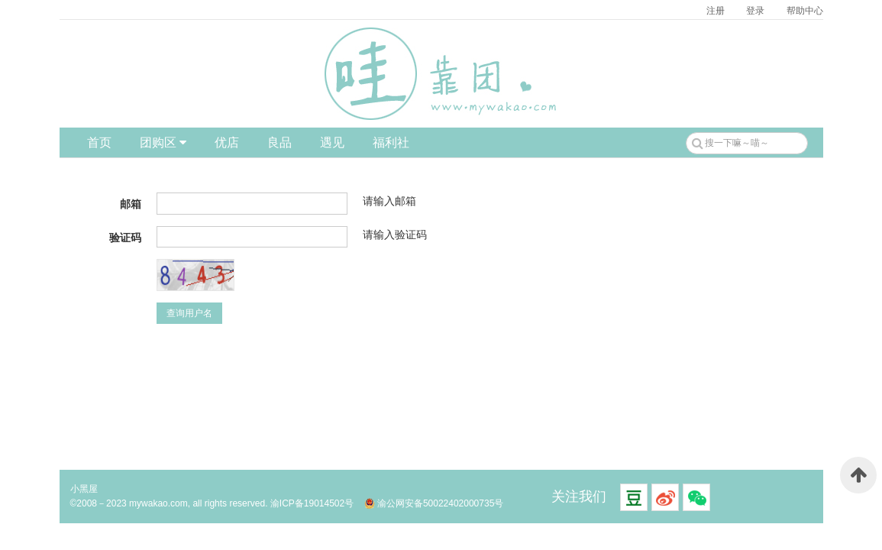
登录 (755, 10)
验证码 (125, 237)
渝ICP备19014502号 (312, 503)
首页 (99, 142)
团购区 (163, 142)
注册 (715, 10)
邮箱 (130, 204)
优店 (227, 142)
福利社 (391, 142)
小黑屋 (84, 489)
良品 (279, 142)
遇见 (332, 142)
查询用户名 (189, 313)
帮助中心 (805, 10)
